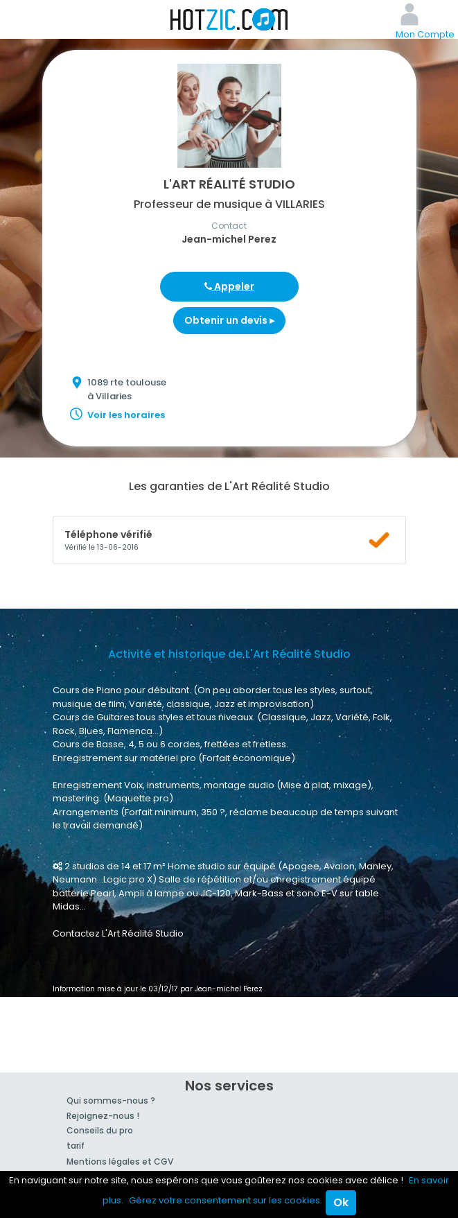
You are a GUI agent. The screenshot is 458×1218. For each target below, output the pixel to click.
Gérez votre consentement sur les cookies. (225, 1200)
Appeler (229, 286)
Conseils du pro (100, 1130)
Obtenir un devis (229, 320)
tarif (76, 1145)
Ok (341, 1202)
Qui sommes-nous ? (111, 1100)
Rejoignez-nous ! (103, 1116)
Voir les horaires (126, 414)
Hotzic (229, 19)
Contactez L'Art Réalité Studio (118, 933)
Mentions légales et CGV (120, 1161)
